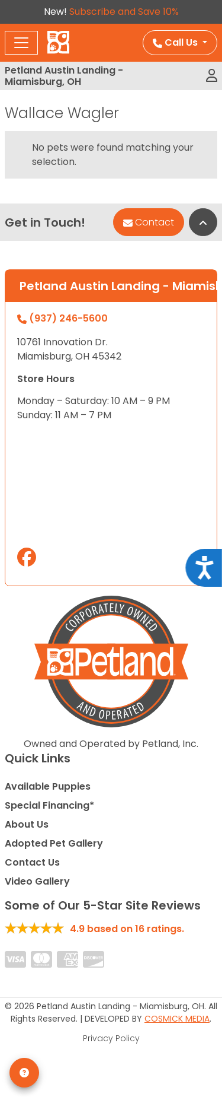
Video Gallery (37, 881)
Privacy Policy (111, 1038)
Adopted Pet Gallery (54, 843)
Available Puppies (48, 786)
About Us (27, 824)
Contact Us (32, 862)
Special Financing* (49, 805)
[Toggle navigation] (21, 43)
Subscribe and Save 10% (124, 11)
